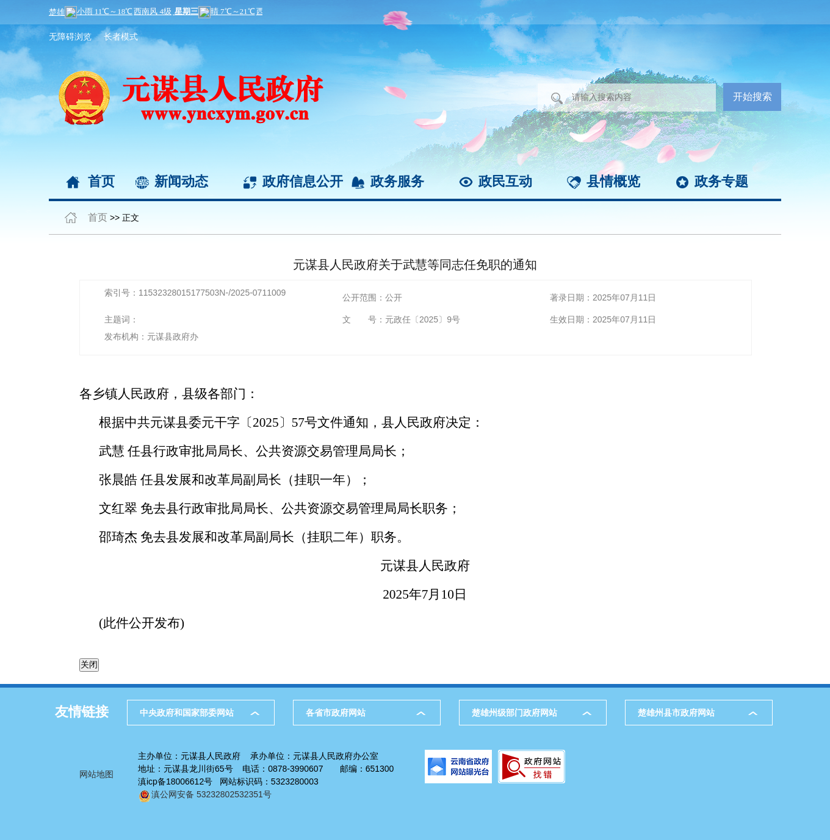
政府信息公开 (302, 181)
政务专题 (721, 181)
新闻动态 (181, 181)
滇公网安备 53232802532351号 (205, 794)
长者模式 (121, 36)
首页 (101, 181)
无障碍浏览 (70, 36)
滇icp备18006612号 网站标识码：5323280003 (228, 781)
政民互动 (505, 181)
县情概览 (613, 181)
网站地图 (96, 774)
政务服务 (397, 181)
